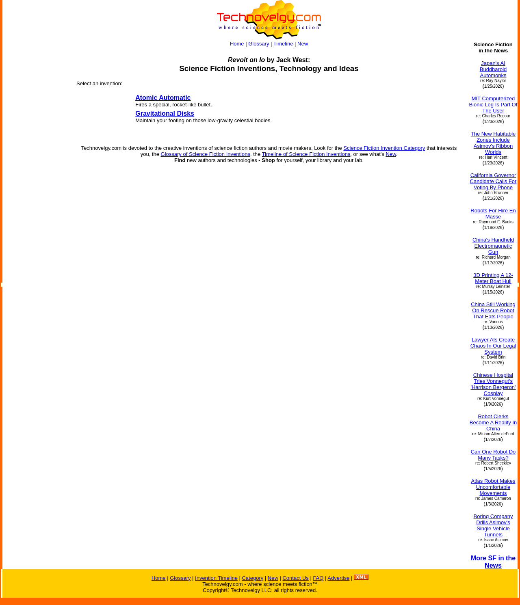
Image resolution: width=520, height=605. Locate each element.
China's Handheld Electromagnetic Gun (493, 246)
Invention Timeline (216, 578)
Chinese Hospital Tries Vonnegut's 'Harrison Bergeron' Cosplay (493, 384)
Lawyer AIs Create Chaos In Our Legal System (493, 346)
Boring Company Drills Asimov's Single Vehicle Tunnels (493, 525)
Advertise (338, 578)
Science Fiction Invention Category (384, 148)
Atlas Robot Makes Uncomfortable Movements (493, 487)
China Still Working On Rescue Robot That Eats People (493, 310)
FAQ (318, 578)
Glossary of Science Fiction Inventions (205, 154)
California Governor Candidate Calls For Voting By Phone (493, 181)
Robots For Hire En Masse (493, 213)
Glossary (258, 44)
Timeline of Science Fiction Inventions (306, 154)
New (302, 44)
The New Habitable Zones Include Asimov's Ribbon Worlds (493, 143)
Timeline (283, 44)
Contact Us (295, 578)
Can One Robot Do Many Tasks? (493, 455)
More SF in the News (493, 562)
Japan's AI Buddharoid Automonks (493, 69)
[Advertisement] (35, 163)
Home (237, 44)
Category (252, 578)
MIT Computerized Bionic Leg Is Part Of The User (493, 104)
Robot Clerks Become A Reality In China (493, 422)
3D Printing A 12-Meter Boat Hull (493, 278)
